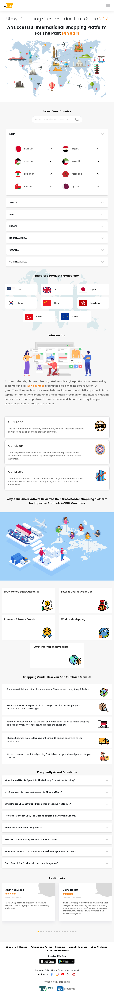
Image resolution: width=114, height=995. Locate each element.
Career (23, 947)
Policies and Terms (41, 947)
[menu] (108, 5)
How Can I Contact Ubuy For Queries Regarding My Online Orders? (40, 815)
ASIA (11, 214)
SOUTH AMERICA (18, 261)
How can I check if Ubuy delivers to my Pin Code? (31, 839)
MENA (12, 133)
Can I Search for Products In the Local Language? (31, 863)
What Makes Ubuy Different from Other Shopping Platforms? (38, 803)
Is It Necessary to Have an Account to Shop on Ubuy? (33, 792)
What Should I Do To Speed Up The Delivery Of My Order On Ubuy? (40, 780)
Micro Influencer (77, 947)
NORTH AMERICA (18, 238)
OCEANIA (14, 249)
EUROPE (13, 226)
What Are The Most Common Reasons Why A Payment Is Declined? (40, 851)
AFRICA (13, 202)
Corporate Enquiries (57, 950)
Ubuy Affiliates (99, 947)
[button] (38, 931)
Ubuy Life (10, 947)
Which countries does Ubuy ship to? (24, 827)
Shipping (60, 947)
